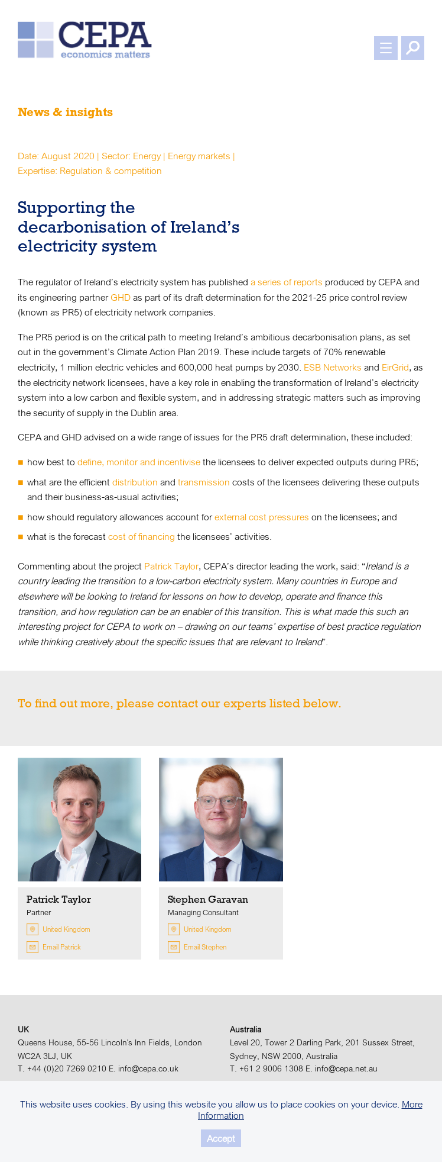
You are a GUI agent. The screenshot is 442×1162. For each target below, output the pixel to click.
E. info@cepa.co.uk (143, 1068)
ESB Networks (333, 367)
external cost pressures (261, 517)
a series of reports (287, 282)
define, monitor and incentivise (138, 462)
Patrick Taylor (171, 566)
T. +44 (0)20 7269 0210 (62, 1068)
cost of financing (141, 536)
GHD (120, 297)
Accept (221, 1138)
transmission (204, 482)
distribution (135, 482)
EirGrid (395, 367)
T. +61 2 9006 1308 (266, 1068)
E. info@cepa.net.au (342, 1068)
